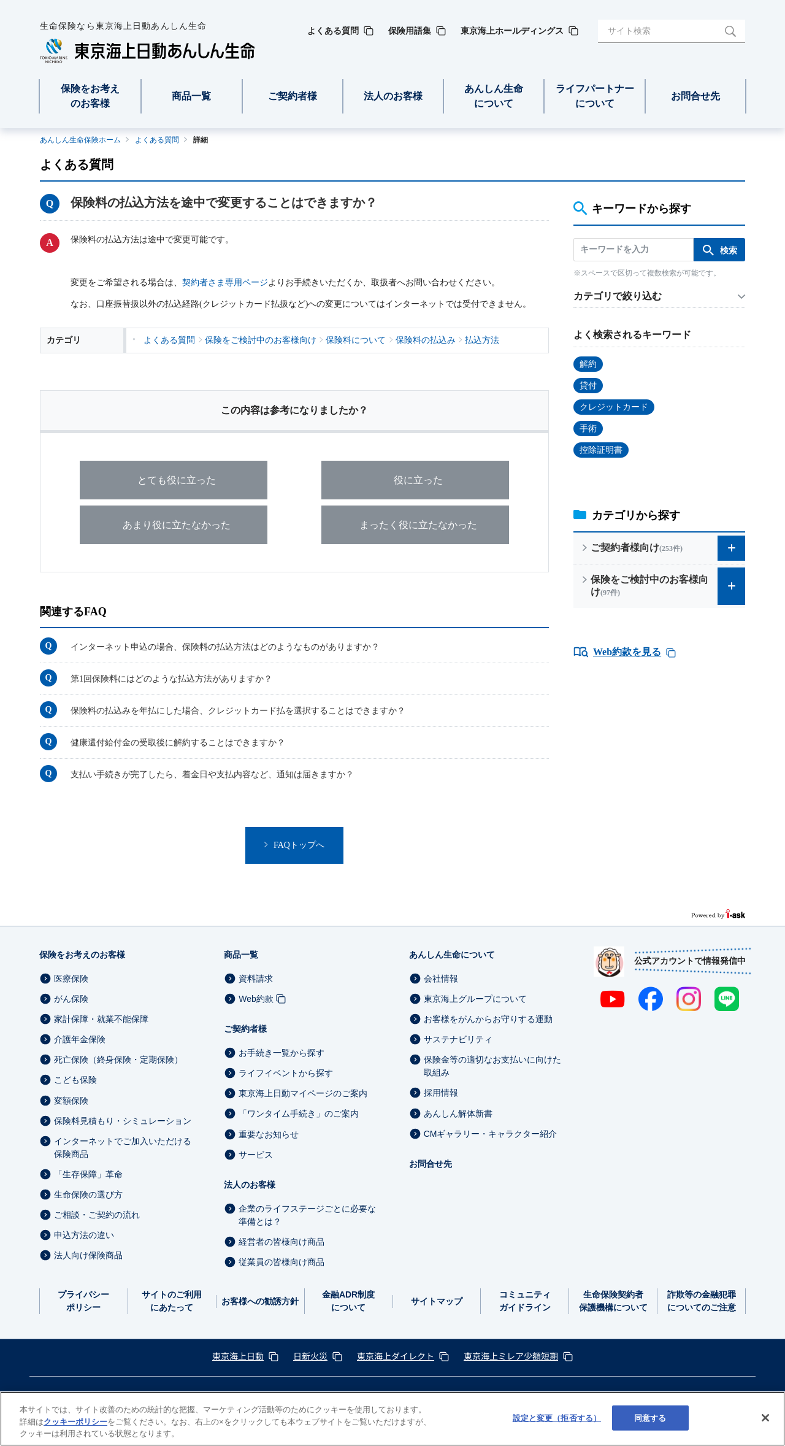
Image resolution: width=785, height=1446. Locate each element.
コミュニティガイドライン (525, 1301)
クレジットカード (614, 407)
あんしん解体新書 (458, 1113)
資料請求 (256, 978)
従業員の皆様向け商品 (281, 1262)
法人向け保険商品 (88, 1255)
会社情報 (441, 978)
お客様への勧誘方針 (260, 1301)
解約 (588, 364)
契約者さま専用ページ (225, 282)
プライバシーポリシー (83, 1301)
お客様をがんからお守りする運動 (488, 1019)
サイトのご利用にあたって (172, 1301)
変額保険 (71, 1101)
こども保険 (75, 1080)
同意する (650, 1417)
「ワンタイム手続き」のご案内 (299, 1114)
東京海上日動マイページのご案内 (303, 1093)
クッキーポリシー (75, 1421)
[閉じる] (765, 1417)
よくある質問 (157, 140)
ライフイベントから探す (286, 1073)
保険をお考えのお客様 (82, 955)
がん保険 (71, 999)
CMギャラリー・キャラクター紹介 (490, 1134)
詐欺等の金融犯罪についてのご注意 (701, 1301)
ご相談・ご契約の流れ (97, 1215)
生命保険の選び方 (88, 1194)
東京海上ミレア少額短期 (511, 1356)
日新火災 (310, 1356)
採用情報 (441, 1093)
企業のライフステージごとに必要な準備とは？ (307, 1215)
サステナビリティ (458, 1039)
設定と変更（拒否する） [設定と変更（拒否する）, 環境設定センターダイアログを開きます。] (557, 1417)
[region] (392, 1418)
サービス (256, 1154)
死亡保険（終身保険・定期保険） (118, 1059)
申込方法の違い (84, 1235)
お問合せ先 (430, 1164)
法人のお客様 (249, 1185)
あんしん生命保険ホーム (80, 140)
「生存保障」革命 (88, 1174)
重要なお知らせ (269, 1134)
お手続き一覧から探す (281, 1053)
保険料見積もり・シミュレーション (122, 1121)
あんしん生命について (452, 955)
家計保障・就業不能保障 (101, 1019)
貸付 (588, 385)
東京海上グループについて (475, 999)
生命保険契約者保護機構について (613, 1301)
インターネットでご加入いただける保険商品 (122, 1147)
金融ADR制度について (348, 1301)
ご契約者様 (245, 1029)
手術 (588, 428)
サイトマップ (436, 1301)
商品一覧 (241, 955)
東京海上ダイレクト (395, 1356)
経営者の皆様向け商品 (281, 1242)
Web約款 (256, 999)
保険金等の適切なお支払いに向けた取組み (492, 1066)
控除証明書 (601, 450)
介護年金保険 (79, 1039)
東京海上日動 (238, 1356)
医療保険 (71, 978)
